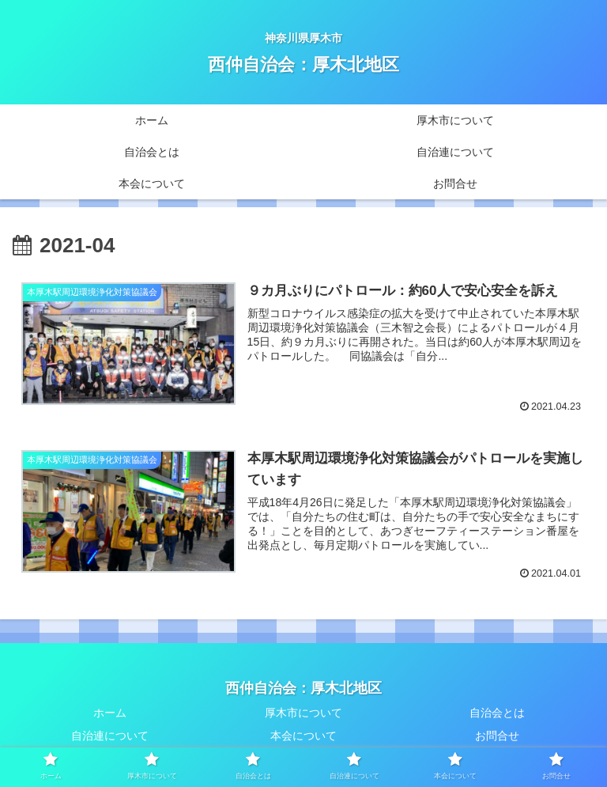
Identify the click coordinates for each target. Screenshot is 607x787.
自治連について (110, 735)
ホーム (109, 712)
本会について (303, 735)
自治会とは (497, 712)
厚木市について (303, 712)
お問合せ (497, 735)
